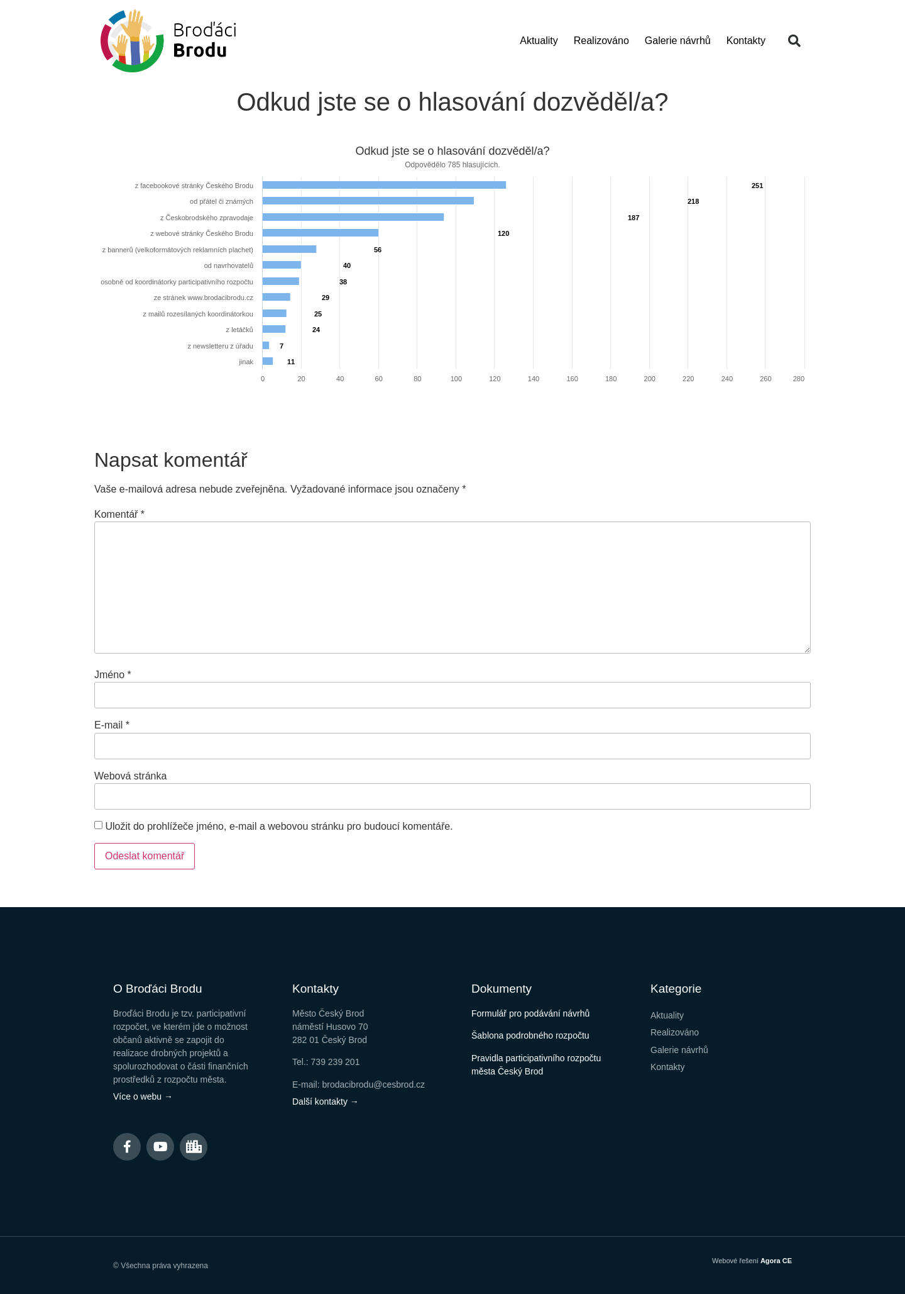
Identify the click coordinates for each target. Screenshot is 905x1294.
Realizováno (601, 40)
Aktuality (538, 40)
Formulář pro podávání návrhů (530, 1013)
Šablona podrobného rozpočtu (530, 1035)
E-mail (111, 725)
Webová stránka (130, 776)
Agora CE (776, 1260)
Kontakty (746, 40)
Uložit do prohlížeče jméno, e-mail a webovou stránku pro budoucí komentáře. (278, 827)
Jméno (112, 675)
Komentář (119, 515)
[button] (794, 40)
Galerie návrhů (678, 40)
